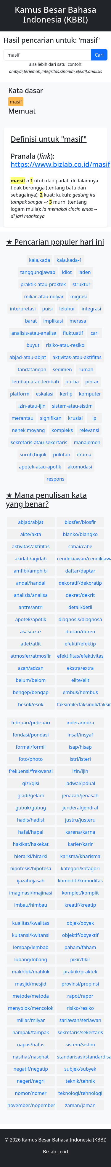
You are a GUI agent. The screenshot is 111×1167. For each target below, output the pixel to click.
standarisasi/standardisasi (80, 1056)
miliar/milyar (31, 1020)
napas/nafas (30, 1044)
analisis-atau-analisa (33, 333)
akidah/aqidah (31, 558)
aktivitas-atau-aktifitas (77, 357)
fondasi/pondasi (31, 734)
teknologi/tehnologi (80, 1093)
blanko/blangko (80, 534)
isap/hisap (80, 747)
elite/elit (80, 680)
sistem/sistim (80, 1044)
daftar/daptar (80, 570)
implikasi (53, 321)
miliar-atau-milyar (44, 296)
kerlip (66, 393)
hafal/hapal (30, 832)
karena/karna (80, 832)
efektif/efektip (80, 643)
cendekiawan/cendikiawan (80, 558)
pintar (92, 381)
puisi (47, 308)
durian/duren (80, 631)
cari (95, 333)
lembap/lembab (31, 947)
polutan (61, 454)
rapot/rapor (80, 996)
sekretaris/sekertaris (80, 1032)
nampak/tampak (30, 1032)
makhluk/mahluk (30, 971)
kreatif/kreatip (80, 905)
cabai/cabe (80, 546)
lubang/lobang (30, 959)
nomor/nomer (30, 1093)
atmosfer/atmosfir (30, 656)
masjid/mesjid (30, 984)
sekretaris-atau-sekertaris (39, 442)
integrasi (91, 308)
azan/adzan (31, 668)
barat (31, 321)
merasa (78, 321)
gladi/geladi (30, 795)
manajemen (87, 442)
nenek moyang (28, 430)
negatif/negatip (30, 1069)
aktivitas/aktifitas (31, 546)
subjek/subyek (80, 1069)
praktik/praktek (80, 971)
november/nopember (31, 1105)
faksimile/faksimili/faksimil (80, 704)
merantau (22, 418)
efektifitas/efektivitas (80, 656)
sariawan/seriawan (80, 1020)
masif (16, 101)
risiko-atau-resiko (65, 345)
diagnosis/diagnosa (80, 619)
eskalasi (44, 393)
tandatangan (32, 369)
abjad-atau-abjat (27, 357)
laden (84, 272)
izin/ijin (80, 771)
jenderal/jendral (80, 807)
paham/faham (80, 947)
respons (55, 479)
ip (94, 418)
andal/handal (30, 583)
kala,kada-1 (69, 260)
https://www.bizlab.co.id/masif (60, 164)
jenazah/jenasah (80, 795)
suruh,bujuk (33, 454)
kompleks (62, 430)
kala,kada (39, 260)
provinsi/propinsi (80, 984)
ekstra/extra (80, 668)
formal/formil (31, 747)
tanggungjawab (37, 272)
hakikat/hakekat (31, 844)
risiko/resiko (80, 1008)
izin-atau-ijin (32, 406)
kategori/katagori (80, 868)
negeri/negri (31, 1081)
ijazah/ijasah (30, 880)
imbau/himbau (30, 905)
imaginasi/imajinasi (30, 892)
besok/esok (31, 704)
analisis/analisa (31, 595)
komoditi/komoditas (80, 880)
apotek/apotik (30, 619)
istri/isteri (80, 759)
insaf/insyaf (80, 734)
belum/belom (31, 680)
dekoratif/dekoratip (80, 583)
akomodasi (80, 466)
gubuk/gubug (30, 807)
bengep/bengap (31, 692)
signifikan (51, 418)
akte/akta (30, 534)
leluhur (67, 308)
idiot (67, 272)
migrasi (78, 296)
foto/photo (31, 759)
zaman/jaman (80, 1105)
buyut (33, 345)
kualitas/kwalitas (30, 923)
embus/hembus (80, 692)
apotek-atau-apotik (40, 466)
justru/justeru (80, 820)
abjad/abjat (30, 522)
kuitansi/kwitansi (30, 935)
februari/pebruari (30, 722)
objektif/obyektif (80, 935)
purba (72, 381)
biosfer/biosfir (80, 522)
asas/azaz (30, 631)
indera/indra (80, 722)
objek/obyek (80, 923)
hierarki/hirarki (30, 856)
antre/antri (31, 607)
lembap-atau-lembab (35, 381)
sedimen (62, 369)
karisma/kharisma (80, 856)
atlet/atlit (31, 643)
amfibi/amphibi (31, 570)
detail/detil (80, 607)
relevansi (89, 430)
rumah (85, 369)
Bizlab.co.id (55, 1151)
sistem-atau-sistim (72, 406)
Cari (99, 55)
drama (84, 454)
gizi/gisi (30, 783)
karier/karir (80, 844)
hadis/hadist (30, 820)
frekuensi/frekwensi (31, 771)
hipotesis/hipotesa (30, 868)
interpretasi (23, 308)
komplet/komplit (80, 892)
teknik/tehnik (80, 1081)
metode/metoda (30, 996)
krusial (75, 418)
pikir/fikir (80, 959)
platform (19, 393)
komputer (90, 393)
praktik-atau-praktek (43, 284)
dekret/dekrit (80, 595)
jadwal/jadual (80, 783)
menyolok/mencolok (31, 1008)
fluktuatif (73, 333)
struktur (82, 284)
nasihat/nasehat (31, 1056)
